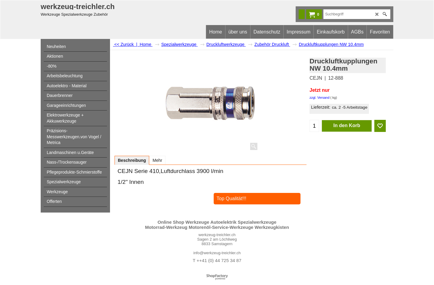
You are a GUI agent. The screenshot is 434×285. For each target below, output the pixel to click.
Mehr (157, 160)
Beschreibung (132, 160)
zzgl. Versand (319, 97)
